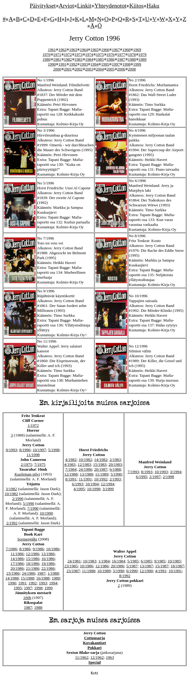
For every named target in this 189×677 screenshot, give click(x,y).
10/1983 (89, 561)
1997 (116, 64)
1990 (52, 64)
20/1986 (17, 568)
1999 (137, 64)
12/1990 (146, 570)
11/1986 (16, 553)
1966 (105, 49)
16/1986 (48, 558)
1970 (47, 54)
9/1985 (160, 561)
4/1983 (70, 464)
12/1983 (84, 464)
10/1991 (175, 570)
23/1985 (71, 566)
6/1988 (115, 469)
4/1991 (160, 570)
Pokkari (94, 647)
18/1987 (177, 566)
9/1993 (11, 449)
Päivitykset (42, 5)
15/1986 (32, 558)
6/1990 (131, 570)
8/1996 (24, 449)
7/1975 (39, 464)
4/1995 (79, 488)
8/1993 (146, 471)
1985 (100, 59)
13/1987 (146, 566)
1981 (57, 59)
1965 (94, 49)
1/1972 (33, 425)
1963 (73, 49)
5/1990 (28, 503)
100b (27, 597)
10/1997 (39, 449)
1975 (100, 54)
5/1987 (131, 566)
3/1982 (11, 488)
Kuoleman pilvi (27, 474)
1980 (47, 59)
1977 (121, 54)
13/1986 (48, 553)
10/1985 (174, 561)
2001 (68, 69)
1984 (89, 59)
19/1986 (48, 563)
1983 (79, 59)
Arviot (66, 5)
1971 (57, 54)
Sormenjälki (27, 539)
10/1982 (11, 493)
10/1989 (104, 570)
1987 (121, 59)
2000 (57, 69)
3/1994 (175, 471)
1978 (132, 54)
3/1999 (108, 488)
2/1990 (17, 498)
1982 (68, 59)
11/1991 (85, 479)
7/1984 (71, 469)
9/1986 (38, 549)
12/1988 (71, 474)
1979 (143, 54)
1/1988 (53, 573)
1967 (116, 49)
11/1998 (33, 454)
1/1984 (104, 561)
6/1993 (77, 484)
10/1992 (100, 479)
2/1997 (155, 476)
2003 (89, 69)
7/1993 (133, 471)
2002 (79, 69)
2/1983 (115, 459)
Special (94, 662)
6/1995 (141, 476)
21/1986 (32, 568)
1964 (84, 49)
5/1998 (53, 449)
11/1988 (88, 570)
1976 (111, 54)
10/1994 (92, 484)
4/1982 (71, 459)
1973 (79, 54)
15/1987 (162, 566)
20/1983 (115, 464)
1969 (137, 49)
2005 (111, 69)
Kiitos (136, 5)
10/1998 (93, 488)
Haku (153, 5)
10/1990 (46, 513)
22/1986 (48, 568)
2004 (100, 69)
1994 (94, 64)
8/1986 (24, 549)
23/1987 (73, 570)
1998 (126, 64)
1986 (111, 59)
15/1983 (99, 464)
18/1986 (32, 563)
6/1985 (146, 561)
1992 (73, 64)
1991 (62, 64)
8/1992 (124, 575)
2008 (132, 69)
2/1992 (11, 523)
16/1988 (43, 578)
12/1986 (32, 553)
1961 (52, 49)
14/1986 (17, 558)
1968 (126, 49)
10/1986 (52, 549)
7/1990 (32, 508)
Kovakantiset (94, 642)
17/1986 (17, 563)
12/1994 (107, 484)
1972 (68, 54)
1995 (105, 64)
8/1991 (71, 479)
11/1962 (81, 657)
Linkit (84, 5)
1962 (62, 49)
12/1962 (97, 657)
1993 (84, 64)
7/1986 (11, 549)
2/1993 (115, 479)
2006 (121, 69)
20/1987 (101, 469)
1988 (132, 59)
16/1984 (118, 561)
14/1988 (12, 578)
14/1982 (101, 459)
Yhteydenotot (110, 5)
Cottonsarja (94, 638)
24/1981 (74, 561)
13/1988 (86, 474)
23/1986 (13, 573)
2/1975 (26, 464)
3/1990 (118, 570)
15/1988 (27, 578)
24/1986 (85, 469)
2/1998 (168, 476)
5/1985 (132, 561)
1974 (89, 54)
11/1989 (101, 474)
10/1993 (161, 471)
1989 (143, 59)
